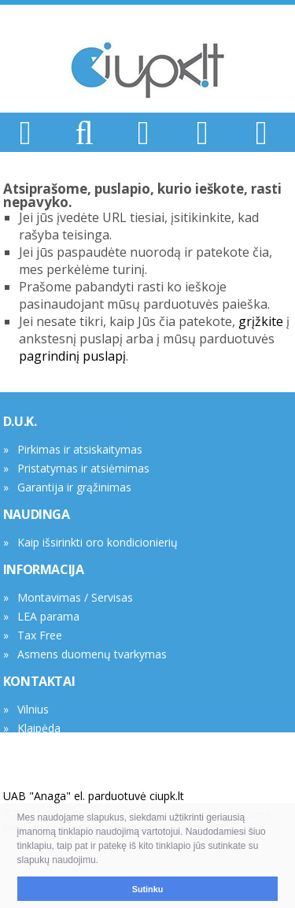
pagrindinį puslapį (72, 356)
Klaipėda (39, 728)
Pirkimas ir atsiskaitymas (79, 449)
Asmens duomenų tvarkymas (92, 654)
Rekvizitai (41, 746)
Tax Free (39, 635)
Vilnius (33, 709)
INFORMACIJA (43, 569)
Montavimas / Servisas (75, 597)
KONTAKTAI (39, 681)
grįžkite (260, 321)
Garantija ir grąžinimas (74, 487)
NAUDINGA (36, 514)
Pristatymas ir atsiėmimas (83, 468)
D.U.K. (20, 421)
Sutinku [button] (148, 889)
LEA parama (48, 616)
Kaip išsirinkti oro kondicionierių (97, 542)
